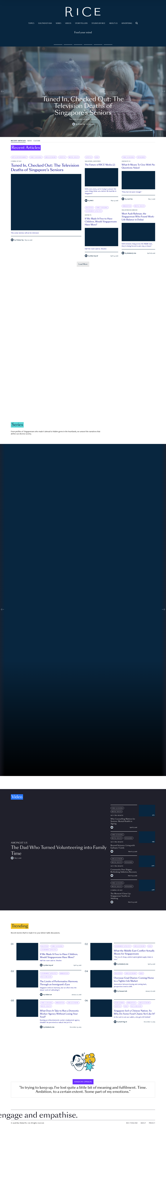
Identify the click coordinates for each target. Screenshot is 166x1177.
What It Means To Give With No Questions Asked (138, 166)
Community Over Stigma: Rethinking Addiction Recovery (124, 870)
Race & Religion (46, 977)
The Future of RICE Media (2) (100, 164)
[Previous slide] (2, 92)
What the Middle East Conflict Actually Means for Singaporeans (134, 952)
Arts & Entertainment (57, 93)
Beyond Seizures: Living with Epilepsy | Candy (123, 846)
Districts (88, 215)
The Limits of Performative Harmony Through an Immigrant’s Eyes (59, 983)
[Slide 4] (98, 44)
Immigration (127, 206)
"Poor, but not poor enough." (132, 192)
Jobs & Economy (88, 93)
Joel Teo (130, 199)
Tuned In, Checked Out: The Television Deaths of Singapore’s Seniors (45, 167)
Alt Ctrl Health (117, 815)
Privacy (152, 1123)
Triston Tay (81, 124)
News (29, 141)
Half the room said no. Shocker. (96, 249)
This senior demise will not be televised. (25, 233)
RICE (91, 200)
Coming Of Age (16, 161)
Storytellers (81, 23)
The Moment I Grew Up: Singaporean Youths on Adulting (121, 896)
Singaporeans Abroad (129, 210)
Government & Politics (94, 211)
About (143, 1123)
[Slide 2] (78, 44)
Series (58, 23)
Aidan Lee (48, 995)
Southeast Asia (45, 23)
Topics (31, 23)
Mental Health (111, 93)
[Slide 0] (58, 44)
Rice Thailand (132, 1123)
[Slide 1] (68, 44)
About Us (113, 23)
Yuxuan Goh (123, 991)
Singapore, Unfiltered (93, 161)
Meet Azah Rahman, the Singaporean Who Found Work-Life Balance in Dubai (138, 216)
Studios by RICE (98, 23)
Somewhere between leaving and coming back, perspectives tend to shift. (130, 986)
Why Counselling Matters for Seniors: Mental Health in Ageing (123, 821)
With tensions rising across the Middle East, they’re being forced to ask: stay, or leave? (137, 245)
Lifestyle (100, 93)
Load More (83, 264)
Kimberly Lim (131, 253)
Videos (68, 23)
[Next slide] (163, 92)
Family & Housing (73, 93)
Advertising (126, 23)
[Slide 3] (88, 44)
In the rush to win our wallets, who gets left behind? (132, 1017)
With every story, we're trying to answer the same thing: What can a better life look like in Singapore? (100, 191)
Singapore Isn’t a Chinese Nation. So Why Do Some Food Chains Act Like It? (134, 1012)
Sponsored (141, 157)
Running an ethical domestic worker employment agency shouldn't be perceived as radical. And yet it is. (60, 1022)
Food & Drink (119, 1003)
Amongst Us (126, 161)
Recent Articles (18, 141)
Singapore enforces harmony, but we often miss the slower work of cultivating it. (58, 989)
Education (89, 207)
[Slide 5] (108, 44)
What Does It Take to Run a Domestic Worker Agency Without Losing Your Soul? (59, 1013)
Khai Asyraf (94, 256)
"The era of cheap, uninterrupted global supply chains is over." (133, 958)
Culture (36, 141)
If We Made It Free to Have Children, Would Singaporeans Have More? (101, 221)
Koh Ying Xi (123, 1022)
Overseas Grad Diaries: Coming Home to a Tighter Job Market (134, 979)
